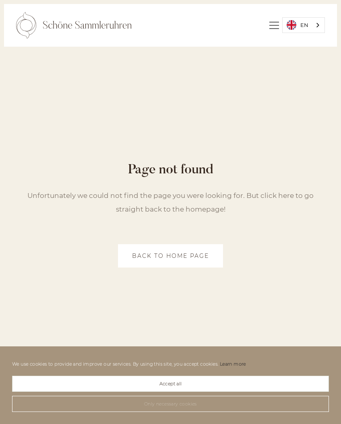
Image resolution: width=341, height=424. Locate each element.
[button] (274, 25)
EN (297, 25)
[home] (74, 25)
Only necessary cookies (170, 404)
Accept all (170, 384)
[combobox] (303, 25)
